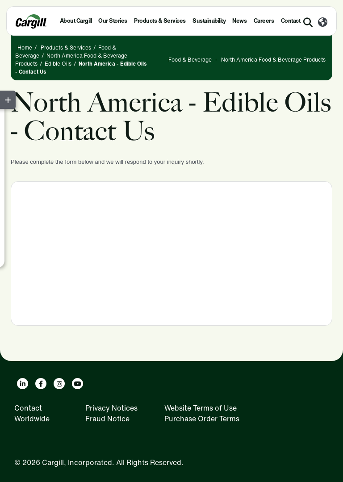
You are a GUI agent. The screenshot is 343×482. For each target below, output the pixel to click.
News (239, 21)
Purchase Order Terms (201, 418)
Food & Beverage (190, 59)
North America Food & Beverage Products (273, 59)
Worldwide (32, 418)
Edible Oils (58, 63)
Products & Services (160, 21)
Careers (264, 21)
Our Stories (112, 21)
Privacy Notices (111, 408)
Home (24, 47)
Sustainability (209, 21)
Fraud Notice (107, 418)
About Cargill (76, 21)
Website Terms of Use (200, 408)
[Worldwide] (322, 22)
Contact (28, 408)
